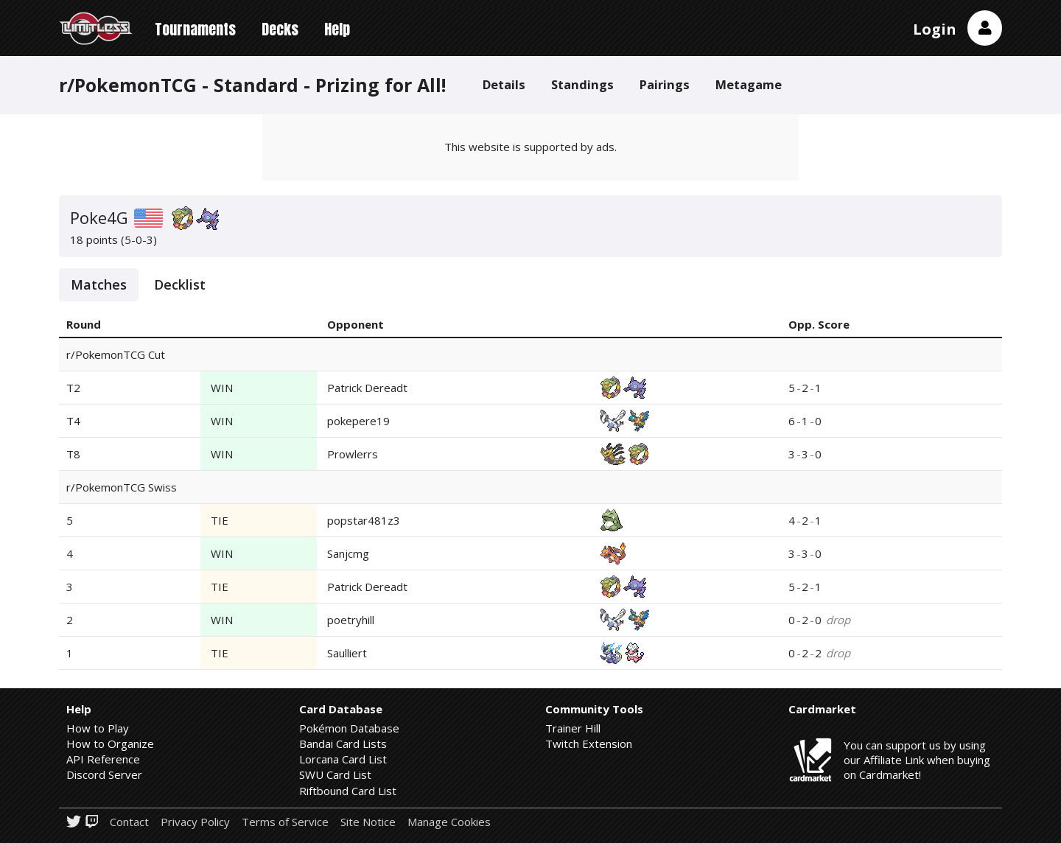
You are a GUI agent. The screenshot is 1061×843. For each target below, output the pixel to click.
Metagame (748, 84)
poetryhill (350, 619)
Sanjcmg (348, 553)
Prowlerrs (352, 454)
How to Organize (110, 743)
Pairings (665, 84)
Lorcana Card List (343, 759)
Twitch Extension (588, 743)
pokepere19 (358, 420)
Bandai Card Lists (343, 743)
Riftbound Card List (347, 790)
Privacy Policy (195, 822)
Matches (99, 284)
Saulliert (347, 653)
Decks (280, 29)
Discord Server (104, 774)
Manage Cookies (449, 822)
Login (934, 29)
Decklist (180, 284)
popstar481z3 (363, 520)
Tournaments (195, 29)
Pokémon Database (349, 728)
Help (337, 29)
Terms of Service (285, 822)
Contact (129, 822)
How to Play (97, 728)
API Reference (103, 759)
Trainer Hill (572, 728)
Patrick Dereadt (367, 387)
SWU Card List (335, 774)
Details (504, 84)
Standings (582, 84)
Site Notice (368, 822)
